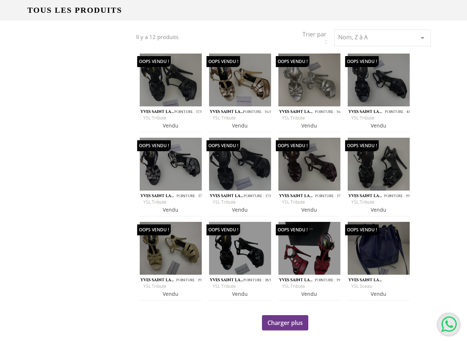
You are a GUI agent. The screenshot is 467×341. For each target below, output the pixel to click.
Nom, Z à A (382, 37)
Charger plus (285, 323)
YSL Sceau (361, 286)
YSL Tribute (154, 117)
